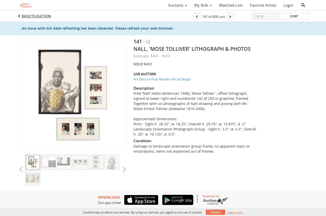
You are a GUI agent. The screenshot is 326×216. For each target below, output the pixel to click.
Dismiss (215, 212)
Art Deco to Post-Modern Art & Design (162, 79)
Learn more (235, 212)
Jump (294, 16)
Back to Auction (36, 16)
